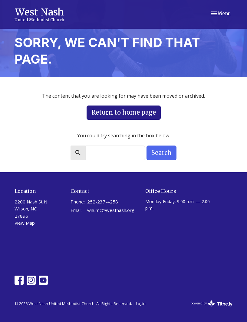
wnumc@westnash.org (110, 210)
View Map (25, 223)
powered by (211, 303)
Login (141, 303)
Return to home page (123, 112)
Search (161, 152)
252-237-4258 (102, 202)
